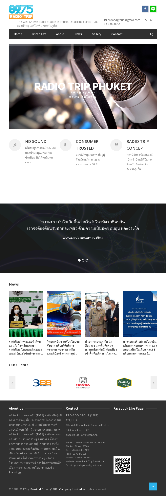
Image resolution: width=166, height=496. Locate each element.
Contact (117, 34)
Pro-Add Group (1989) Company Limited (56, 489)
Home (18, 34)
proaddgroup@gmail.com (124, 20)
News (78, 34)
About (60, 34)
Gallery (96, 34)
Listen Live (39, 34)
